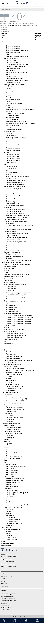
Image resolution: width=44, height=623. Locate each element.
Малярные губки (11, 539)
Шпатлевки (9, 435)
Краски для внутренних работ (15, 478)
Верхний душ (10, 70)
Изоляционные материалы (12, 405)
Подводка (9, 376)
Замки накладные (12, 311)
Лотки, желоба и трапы (13, 203)
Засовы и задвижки (10, 340)
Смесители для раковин (14, 48)
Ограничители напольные (14, 333)
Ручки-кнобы (10, 291)
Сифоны (8, 248)
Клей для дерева (11, 468)
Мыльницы (9, 87)
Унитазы (6, 152)
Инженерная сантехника (12, 252)
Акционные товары (8, 38)
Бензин (8, 513)
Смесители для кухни (13, 46)
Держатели (9, 107)
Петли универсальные (13, 358)
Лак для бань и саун (12, 490)
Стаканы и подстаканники (14, 93)
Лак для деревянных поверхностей (17, 493)
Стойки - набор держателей (15, 113)
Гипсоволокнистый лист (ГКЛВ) (16, 399)
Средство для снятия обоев (15, 523)
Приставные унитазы (13, 158)
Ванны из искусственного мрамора (17, 176)
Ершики (8, 105)
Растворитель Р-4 (11, 521)
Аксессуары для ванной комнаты (15, 85)
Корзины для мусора (13, 125)
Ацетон (8, 511)
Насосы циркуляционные (14, 386)
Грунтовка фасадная (12, 454)
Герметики (7, 442)
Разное (8, 127)
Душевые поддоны (12, 197)
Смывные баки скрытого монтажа (17, 217)
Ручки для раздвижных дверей (16, 297)
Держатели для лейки (13, 82)
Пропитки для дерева (13, 429)
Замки (6, 303)
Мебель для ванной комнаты (11, 262)
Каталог (4, 34)
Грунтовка (7, 448)
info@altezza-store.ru (10, 600)
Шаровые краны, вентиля (14, 256)
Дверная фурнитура (8, 282)
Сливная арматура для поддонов (17, 233)
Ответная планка (9, 344)
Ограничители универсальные (16, 335)
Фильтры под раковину (13, 372)
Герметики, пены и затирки (15, 407)
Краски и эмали (9, 476)
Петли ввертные (11, 354)
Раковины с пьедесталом (14, 142)
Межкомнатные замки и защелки (14, 301)
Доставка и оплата (7, 544)
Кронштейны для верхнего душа (16, 72)
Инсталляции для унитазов (15, 213)
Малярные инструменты (12, 529)
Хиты (3, 36)
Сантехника (5, 42)
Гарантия (38, 34)
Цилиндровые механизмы (12, 313)
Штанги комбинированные (14, 129)
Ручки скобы (10, 299)
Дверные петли (9, 350)
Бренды (38, 36)
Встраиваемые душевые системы (17, 64)
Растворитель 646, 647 (13, 519)
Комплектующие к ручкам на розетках (18, 293)
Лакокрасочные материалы (11, 423)
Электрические (11, 136)
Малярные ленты (11, 537)
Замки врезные (11, 305)
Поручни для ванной (12, 115)
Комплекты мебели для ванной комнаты (17, 264)
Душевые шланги (11, 76)
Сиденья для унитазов (13, 160)
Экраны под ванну (12, 172)
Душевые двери (11, 193)
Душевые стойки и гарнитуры (15, 66)
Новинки (5, 40)
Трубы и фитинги (11, 254)
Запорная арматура (12, 384)
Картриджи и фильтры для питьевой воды (20, 370)
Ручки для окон (11, 362)
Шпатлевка (9, 421)
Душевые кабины (12, 199)
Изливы (8, 74)
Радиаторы (9, 382)
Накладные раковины (13, 146)
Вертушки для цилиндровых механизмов (19, 315)
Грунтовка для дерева (13, 458)
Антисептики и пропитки (11, 425)
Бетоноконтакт (11, 450)
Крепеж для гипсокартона (14, 403)
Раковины (7, 140)
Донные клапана (11, 244)
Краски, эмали (10, 484)
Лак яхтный (10, 503)
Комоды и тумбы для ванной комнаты (16, 274)
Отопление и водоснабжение (11, 364)
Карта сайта (4, 586)
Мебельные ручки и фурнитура (14, 329)
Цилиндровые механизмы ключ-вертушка (20, 317)
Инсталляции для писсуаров (15, 209)
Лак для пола (10, 495)
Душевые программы (11, 58)
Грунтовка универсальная (14, 456)
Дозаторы (9, 89)
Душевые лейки (11, 60)
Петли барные (10, 352)
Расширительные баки (13, 389)
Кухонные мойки (11, 223)
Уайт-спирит (10, 525)
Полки (8, 101)
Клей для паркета (12, 470)
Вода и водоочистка (10, 366)
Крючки (8, 95)
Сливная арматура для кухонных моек (18, 229)
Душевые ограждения (13, 189)
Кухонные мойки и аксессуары (14, 219)
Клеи (5, 462)
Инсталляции (8, 207)
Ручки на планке (11, 287)
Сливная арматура (10, 231)
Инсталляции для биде (13, 211)
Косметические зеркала (14, 103)
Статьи (3, 578)
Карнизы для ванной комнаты (16, 121)
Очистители (10, 515)
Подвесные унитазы (12, 156)
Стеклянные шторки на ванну (15, 205)
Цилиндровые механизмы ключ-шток (18, 321)
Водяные (9, 134)
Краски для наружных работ (15, 480)
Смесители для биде (13, 52)
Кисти (8, 533)
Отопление (7, 378)
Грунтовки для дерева (13, 427)
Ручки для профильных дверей (16, 295)
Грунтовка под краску (13, 452)
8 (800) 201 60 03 (6, 605)
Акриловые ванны (12, 174)
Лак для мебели (11, 501)
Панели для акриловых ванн (15, 180)
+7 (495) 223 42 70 (6, 607)
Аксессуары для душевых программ (18, 81)
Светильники (8, 280)
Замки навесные (11, 307)
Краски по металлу (12, 486)
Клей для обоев (11, 474)
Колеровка (39, 40)
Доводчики (7, 327)
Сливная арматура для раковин (16, 144)
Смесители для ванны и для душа (17, 50)
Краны (8, 54)
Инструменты (6, 527)
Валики (8, 531)
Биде (5, 164)
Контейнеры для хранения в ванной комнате (20, 123)
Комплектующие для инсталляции (17, 215)
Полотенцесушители (10, 131)
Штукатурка (10, 419)
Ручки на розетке (11, 289)
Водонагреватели (11, 380)
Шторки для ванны (12, 119)
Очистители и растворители (13, 507)
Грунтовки (9, 415)
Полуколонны (8, 278)
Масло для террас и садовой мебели (18, 505)
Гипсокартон (8, 395)
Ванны (6, 170)
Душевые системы (12, 62)
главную (11, 25)
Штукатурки (10, 437)
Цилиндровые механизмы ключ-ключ (18, 319)
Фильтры (9, 258)
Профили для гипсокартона (15, 397)
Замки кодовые (11, 309)
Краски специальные (13, 482)
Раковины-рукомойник (13, 148)
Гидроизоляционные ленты (15, 409)
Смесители (7, 44)
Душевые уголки (11, 201)
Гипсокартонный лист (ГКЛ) (15, 401)
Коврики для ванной (12, 117)
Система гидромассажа (14, 182)
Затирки (6, 439)
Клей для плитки (11, 472)
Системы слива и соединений (16, 246)
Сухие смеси (8, 413)
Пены (5, 460)
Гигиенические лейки (13, 68)
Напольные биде (11, 166)
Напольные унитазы (12, 154)
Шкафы (6, 272)
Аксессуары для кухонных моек (16, 221)
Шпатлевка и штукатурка (12, 431)
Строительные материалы (10, 393)
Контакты (38, 38)
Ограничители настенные (14, 337)
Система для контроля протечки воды (18, 260)
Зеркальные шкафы (10, 268)
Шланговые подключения (14, 78)
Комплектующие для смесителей (17, 56)
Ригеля (6, 342)
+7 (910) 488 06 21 (6, 609)
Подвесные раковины (13, 150)
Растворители (10, 517)
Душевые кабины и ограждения (14, 187)
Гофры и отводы (11, 236)
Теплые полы (10, 391)
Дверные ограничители (11, 331)
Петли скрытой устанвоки (14, 356)
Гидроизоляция (11, 411)
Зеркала (6, 270)
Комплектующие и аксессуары (16, 138)
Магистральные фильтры (14, 374)
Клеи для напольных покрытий (16, 466)
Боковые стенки (11, 191)
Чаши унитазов (11, 162)
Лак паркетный (11, 497)
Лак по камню (10, 499)
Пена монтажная (11, 446)
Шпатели (9, 535)
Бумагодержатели (12, 91)
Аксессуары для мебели (14, 433)
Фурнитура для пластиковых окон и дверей (18, 360)
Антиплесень (10, 509)
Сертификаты (6, 546)
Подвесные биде (11, 168)
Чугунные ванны (11, 178)
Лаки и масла (8, 488)
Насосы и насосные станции (15, 368)
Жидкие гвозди (11, 464)
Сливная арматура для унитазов (16, 238)
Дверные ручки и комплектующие (15, 284)
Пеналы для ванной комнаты (13, 276)
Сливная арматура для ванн (15, 185)
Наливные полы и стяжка (14, 417)
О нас (3, 542)
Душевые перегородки (13, 195)
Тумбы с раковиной (10, 266)
